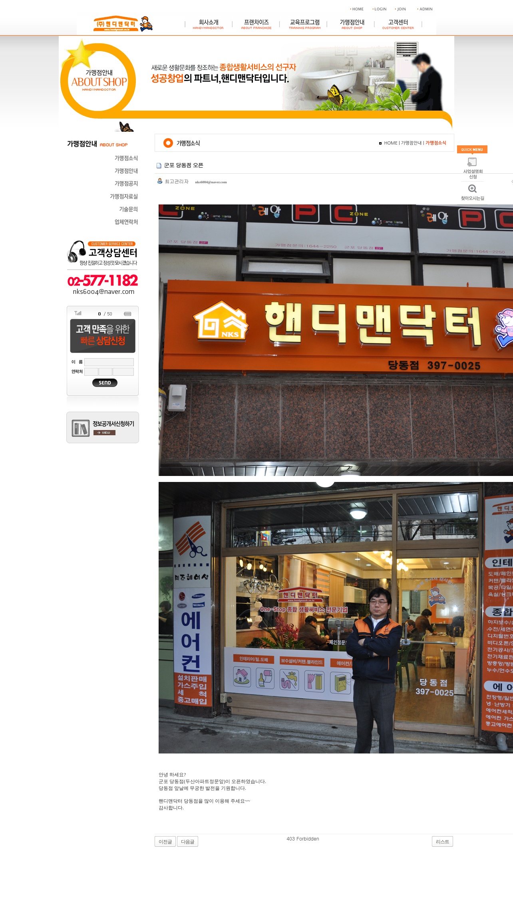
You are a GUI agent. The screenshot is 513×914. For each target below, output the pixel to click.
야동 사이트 (332, 838)
